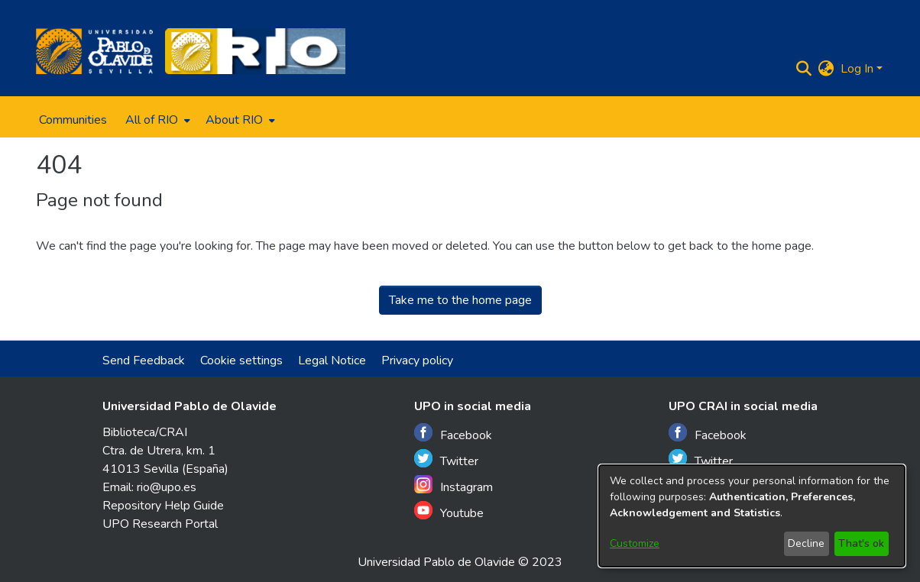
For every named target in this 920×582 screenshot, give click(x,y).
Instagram (453, 485)
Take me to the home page (460, 300)
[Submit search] (804, 69)
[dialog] (752, 516)
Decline (806, 543)
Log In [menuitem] (857, 68)
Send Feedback (143, 360)
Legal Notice (332, 360)
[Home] (94, 51)
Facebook (453, 433)
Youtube (449, 511)
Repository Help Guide (163, 505)
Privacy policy (417, 360)
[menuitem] (156, 120)
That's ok (861, 543)
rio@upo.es (166, 487)
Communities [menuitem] (73, 120)
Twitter (446, 459)
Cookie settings (241, 360)
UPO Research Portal (160, 524)
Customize (634, 543)
